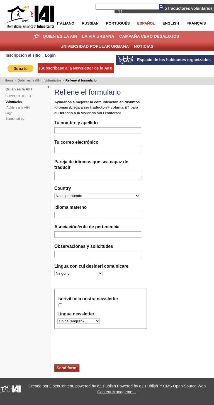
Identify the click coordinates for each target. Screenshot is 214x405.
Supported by (15, 118)
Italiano (65, 23)
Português (118, 23)
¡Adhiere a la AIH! (18, 107)
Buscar (161, 6)
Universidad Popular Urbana (94, 46)
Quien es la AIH (60, 36)
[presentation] (96, 352)
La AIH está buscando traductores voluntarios (169, 8)
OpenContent (61, 387)
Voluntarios (52, 80)
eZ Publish (106, 387)
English (170, 23)
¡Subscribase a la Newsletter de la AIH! (75, 68)
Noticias (144, 46)
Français (196, 23)
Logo (9, 113)
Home (36, 36)
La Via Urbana (98, 36)
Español (146, 23)
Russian (90, 23)
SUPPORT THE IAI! (19, 96)
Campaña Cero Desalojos (149, 36)
